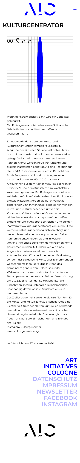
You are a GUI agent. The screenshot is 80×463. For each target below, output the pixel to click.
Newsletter (57, 391)
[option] (40, 70)
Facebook (60, 397)
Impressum (59, 385)
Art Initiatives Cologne (60, 366)
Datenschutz (55, 378)
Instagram (59, 404)
